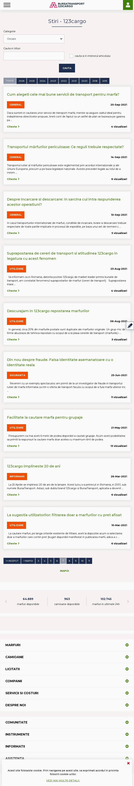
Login (128, 5)
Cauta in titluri (11, 48)
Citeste (13, 126)
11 (89, 560)
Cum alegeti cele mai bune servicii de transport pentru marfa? (63, 94)
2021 (74, 80)
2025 (32, 80)
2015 (104, 80)
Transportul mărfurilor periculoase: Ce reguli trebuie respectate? (65, 147)
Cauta (67, 68)
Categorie (9, 31)
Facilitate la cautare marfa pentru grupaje (45, 417)
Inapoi (64, 570)
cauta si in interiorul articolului (92, 55)
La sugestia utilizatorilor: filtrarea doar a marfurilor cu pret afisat (64, 515)
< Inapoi (28, 560)
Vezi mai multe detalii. (63, 780)
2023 (53, 80)
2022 (64, 80)
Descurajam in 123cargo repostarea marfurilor (48, 311)
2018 (94, 80)
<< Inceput (12, 560)
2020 (84, 80)
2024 (42, 80)
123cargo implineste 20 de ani (33, 466)
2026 (21, 80)
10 (82, 560)
